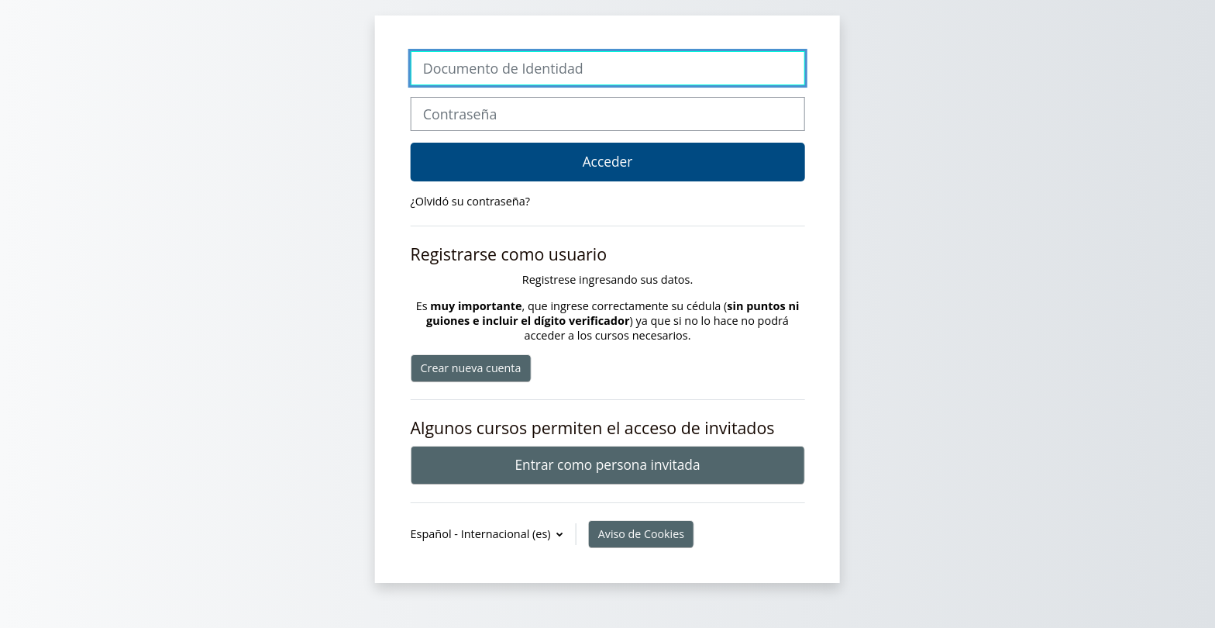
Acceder (608, 161)
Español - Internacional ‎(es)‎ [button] (482, 533)
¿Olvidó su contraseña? (470, 201)
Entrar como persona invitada (607, 464)
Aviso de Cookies (641, 533)
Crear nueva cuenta (471, 368)
